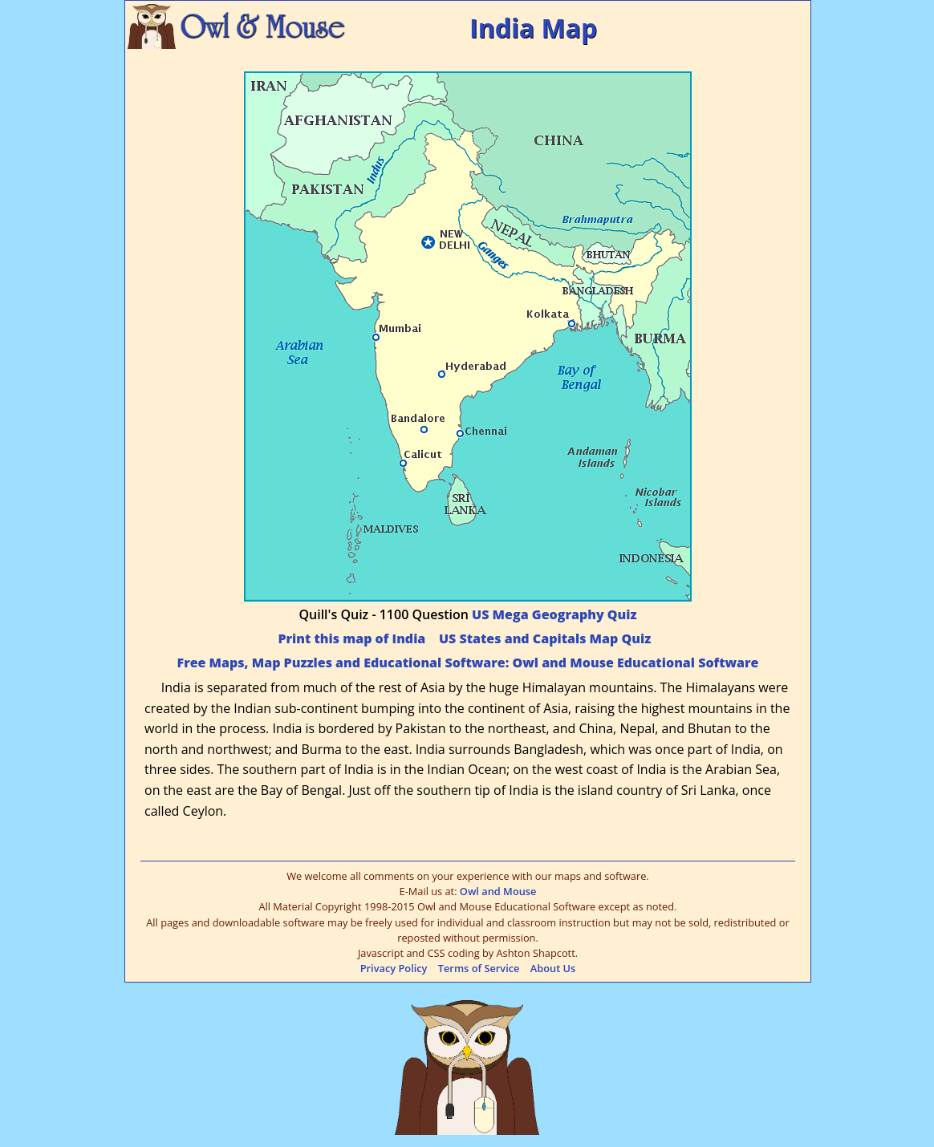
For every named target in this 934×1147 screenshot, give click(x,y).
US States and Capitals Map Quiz (545, 638)
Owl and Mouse (498, 891)
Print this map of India (351, 638)
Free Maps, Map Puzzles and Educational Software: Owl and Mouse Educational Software (468, 662)
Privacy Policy (394, 968)
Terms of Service (479, 968)
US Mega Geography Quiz (554, 614)
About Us (553, 968)
